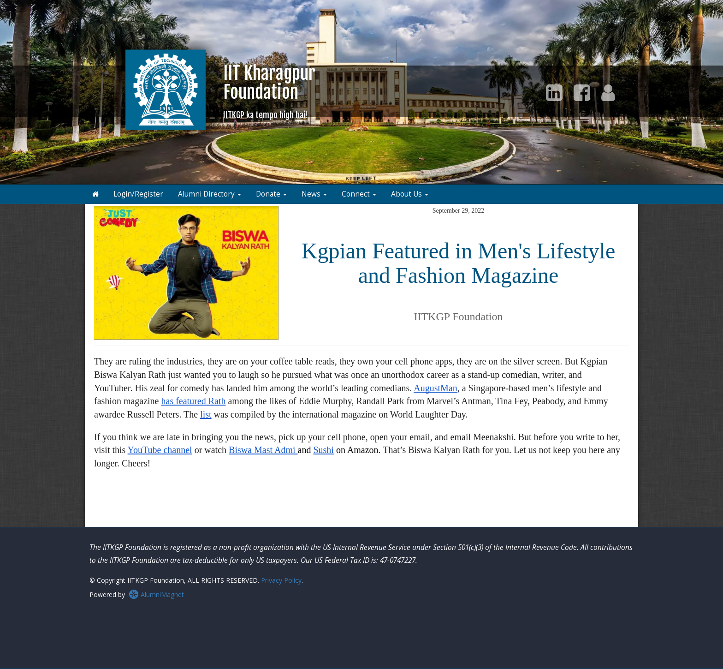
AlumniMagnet (156, 594)
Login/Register (138, 194)
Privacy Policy (281, 580)
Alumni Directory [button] (209, 194)
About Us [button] (409, 194)
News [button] (314, 194)
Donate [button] (271, 194)
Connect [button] (359, 194)
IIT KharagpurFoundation (269, 91)
